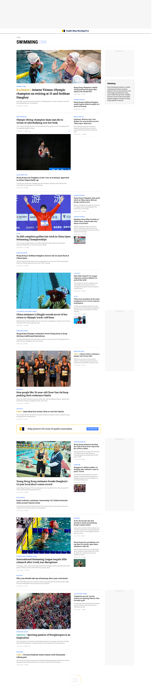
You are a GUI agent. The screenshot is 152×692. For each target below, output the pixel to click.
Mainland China (79, 351)
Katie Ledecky (20, 497)
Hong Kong (19, 652)
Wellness (19, 389)
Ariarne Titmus (21, 86)
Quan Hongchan (21, 116)
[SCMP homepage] (75, 30)
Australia (19, 408)
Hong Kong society (22, 632)
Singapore (77, 465)
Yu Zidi (18, 233)
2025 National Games (80, 593)
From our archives (79, 442)
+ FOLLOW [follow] (43, 42)
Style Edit (77, 273)
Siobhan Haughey (79, 99)
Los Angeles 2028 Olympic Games (26, 311)
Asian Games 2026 (21, 175)
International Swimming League (26, 556)
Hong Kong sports (22, 331)
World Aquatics (79, 116)
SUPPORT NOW (92, 429)
